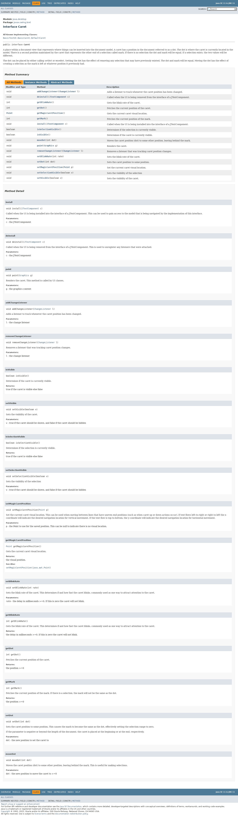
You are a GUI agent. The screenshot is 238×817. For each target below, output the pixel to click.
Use (44, 3)
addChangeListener (47, 91)
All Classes (7, 8)
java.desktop (19, 19)
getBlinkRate (44, 102)
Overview (6, 3)
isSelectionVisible (48, 129)
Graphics (49, 145)
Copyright (5, 811)
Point (9, 113)
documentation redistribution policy (71, 814)
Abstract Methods (61, 82)
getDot (40, 108)
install (41, 124)
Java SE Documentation (71, 806)
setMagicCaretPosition (50, 167)
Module (16, 3)
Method (40, 12)
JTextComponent (57, 97)
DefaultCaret (38, 38)
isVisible (42, 134)
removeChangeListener (49, 151)
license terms (41, 814)
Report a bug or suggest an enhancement (20, 804)
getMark (41, 118)
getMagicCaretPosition (50, 113)
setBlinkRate (44, 156)
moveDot (41, 140)
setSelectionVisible (48, 172)
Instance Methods (36, 82)
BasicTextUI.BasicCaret (16, 38)
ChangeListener (67, 91)
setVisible (43, 178)
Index (71, 3)
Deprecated (60, 3)
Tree (49, 3)
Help (77, 3)
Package (26, 3)
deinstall (42, 97)
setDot (40, 161)
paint (40, 145)
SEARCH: (202, 9)
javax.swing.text (22, 22)
